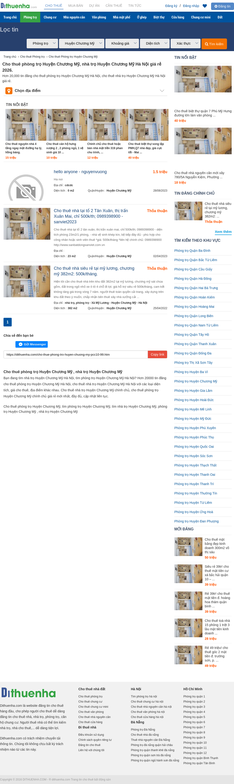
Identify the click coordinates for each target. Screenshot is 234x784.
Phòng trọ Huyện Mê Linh (193, 409)
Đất (220, 17)
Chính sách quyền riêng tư (95, 740)
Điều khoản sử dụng (91, 734)
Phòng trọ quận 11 (195, 747)
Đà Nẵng (137, 722)
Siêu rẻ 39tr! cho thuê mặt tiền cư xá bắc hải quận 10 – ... (217, 573)
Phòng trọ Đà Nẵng (143, 729)
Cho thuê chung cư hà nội (147, 701)
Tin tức (134, 5)
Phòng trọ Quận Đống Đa (193, 353)
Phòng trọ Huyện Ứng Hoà (193, 512)
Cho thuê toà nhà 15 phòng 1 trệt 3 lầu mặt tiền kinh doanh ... (217, 627)
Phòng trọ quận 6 (194, 722)
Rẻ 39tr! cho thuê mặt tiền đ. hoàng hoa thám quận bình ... (217, 600)
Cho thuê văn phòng (91, 712)
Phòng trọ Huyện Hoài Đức (194, 400)
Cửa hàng (178, 17)
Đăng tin (222, 6)
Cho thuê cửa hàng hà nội (147, 717)
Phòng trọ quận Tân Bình (199, 763)
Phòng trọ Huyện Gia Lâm (193, 390)
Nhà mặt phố (121, 17)
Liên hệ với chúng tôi (91, 750)
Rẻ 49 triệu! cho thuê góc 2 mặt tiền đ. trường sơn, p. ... (216, 654)
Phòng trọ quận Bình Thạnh (200, 758)
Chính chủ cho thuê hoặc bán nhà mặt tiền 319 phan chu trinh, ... (105, 148)
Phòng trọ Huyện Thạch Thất (195, 465)
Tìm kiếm (214, 44)
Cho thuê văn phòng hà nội (148, 712)
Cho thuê (53, 5)
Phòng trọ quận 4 (194, 712)
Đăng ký (171, 6)
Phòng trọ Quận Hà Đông (192, 278)
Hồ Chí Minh (192, 689)
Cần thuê (114, 5)
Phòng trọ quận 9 (194, 737)
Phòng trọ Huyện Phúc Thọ (194, 437)
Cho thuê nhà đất (91, 689)
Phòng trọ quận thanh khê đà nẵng (152, 750)
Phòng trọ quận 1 (194, 696)
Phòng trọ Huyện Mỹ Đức (192, 418)
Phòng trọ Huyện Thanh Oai (194, 474)
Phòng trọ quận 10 (195, 742)
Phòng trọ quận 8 (194, 732)
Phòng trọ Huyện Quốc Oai (194, 446)
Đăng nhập (191, 6)
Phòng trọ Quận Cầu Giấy (193, 269)
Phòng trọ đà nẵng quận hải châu (152, 745)
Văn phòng (99, 17)
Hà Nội (136, 689)
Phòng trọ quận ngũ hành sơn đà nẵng (155, 760)
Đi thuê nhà (87, 727)
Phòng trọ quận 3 (194, 706)
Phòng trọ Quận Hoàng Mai (194, 306)
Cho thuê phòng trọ (90, 696)
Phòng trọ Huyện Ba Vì (191, 372)
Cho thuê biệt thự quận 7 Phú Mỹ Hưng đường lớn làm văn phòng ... (203, 113)
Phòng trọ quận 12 (195, 753)
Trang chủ (10, 17)
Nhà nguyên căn (74, 17)
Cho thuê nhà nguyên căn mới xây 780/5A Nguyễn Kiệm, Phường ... (199, 175)
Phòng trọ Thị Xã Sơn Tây (193, 362)
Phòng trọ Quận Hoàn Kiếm (194, 297)
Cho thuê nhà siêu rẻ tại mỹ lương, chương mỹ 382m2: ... (218, 210)
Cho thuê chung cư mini (93, 706)
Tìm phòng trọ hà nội (144, 696)
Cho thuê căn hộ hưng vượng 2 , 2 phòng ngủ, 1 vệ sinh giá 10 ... (64, 148)
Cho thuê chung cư (90, 701)
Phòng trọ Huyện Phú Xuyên (195, 428)
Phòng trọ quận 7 (194, 727)
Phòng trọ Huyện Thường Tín (195, 493)
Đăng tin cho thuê (89, 745)
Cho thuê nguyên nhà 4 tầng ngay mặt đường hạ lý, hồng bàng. (23, 148)
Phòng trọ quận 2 (194, 701)
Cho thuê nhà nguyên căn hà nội (151, 706)
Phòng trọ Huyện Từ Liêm (193, 502)
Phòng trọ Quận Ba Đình (192, 250)
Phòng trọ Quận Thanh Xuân (195, 344)
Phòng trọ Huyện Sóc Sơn (193, 456)
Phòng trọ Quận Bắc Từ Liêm (195, 260)
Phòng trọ (30, 17)
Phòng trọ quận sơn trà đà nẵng (151, 755)
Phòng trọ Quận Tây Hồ (191, 334)
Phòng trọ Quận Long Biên (193, 316)
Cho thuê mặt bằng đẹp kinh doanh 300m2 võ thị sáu (217, 546)
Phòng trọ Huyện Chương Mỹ (195, 381)
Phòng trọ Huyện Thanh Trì (194, 484)
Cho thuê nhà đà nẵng (145, 734)
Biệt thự (159, 17)
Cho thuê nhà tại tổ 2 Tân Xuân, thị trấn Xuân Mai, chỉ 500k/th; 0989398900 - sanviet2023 (91, 216)
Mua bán (75, 5)
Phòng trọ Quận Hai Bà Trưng (196, 288)
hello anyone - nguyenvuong (80, 171)
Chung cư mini (201, 17)
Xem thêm (223, 232)
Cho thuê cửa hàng (90, 722)
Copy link (157, 354)
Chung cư (50, 17)
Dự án (94, 5)
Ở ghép (141, 17)
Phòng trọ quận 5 (194, 717)
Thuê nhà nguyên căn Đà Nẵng (150, 740)
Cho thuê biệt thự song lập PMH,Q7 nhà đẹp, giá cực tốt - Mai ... (146, 148)
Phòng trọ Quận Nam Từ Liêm (196, 325)
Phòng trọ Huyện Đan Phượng (196, 521)
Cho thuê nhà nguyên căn (94, 717)
